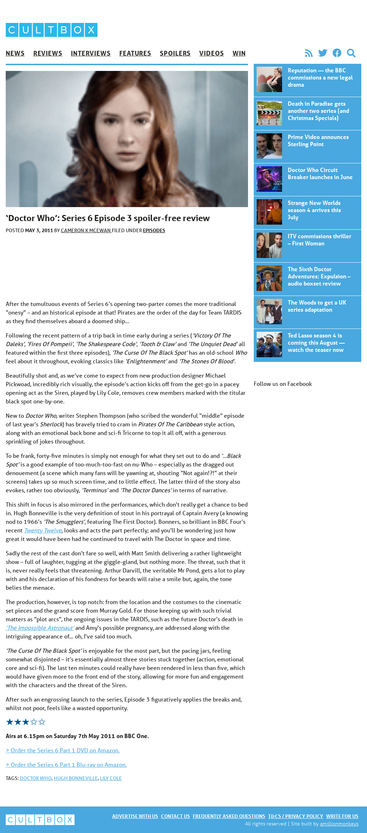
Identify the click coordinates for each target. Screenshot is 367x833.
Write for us (342, 816)
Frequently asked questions (229, 816)
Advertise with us (135, 816)
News (15, 53)
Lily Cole (111, 778)
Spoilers (175, 53)
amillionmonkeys (339, 823)
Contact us (175, 816)
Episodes (154, 230)
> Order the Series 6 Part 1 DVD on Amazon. (63, 750)
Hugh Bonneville (76, 778)
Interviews (91, 53)
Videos (211, 53)
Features (135, 53)
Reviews (47, 53)
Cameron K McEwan (86, 230)
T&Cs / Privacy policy (295, 816)
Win (239, 53)
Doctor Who (36, 778)
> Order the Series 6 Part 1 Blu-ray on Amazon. (66, 764)
